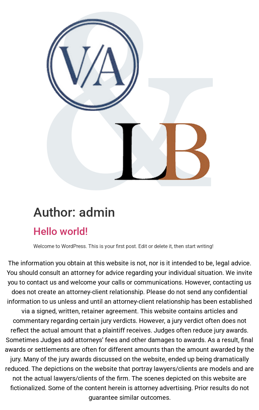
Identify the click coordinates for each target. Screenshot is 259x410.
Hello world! (60, 231)
